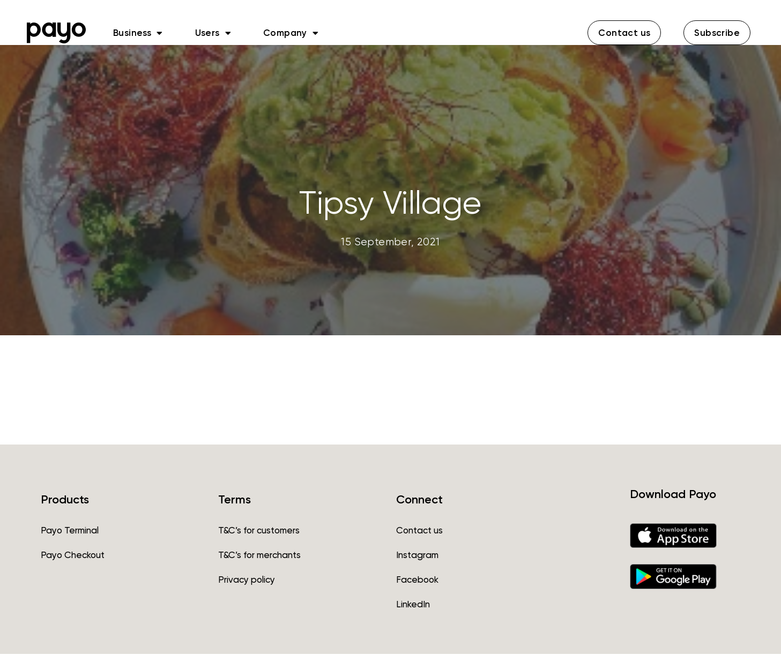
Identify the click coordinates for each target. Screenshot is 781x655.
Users (213, 32)
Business (138, 32)
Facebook (417, 580)
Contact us (419, 531)
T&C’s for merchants (259, 556)
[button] (624, 32)
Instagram (417, 556)
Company (290, 32)
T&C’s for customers (259, 531)
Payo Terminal (70, 531)
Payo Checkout (73, 556)
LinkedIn (413, 605)
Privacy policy (246, 580)
